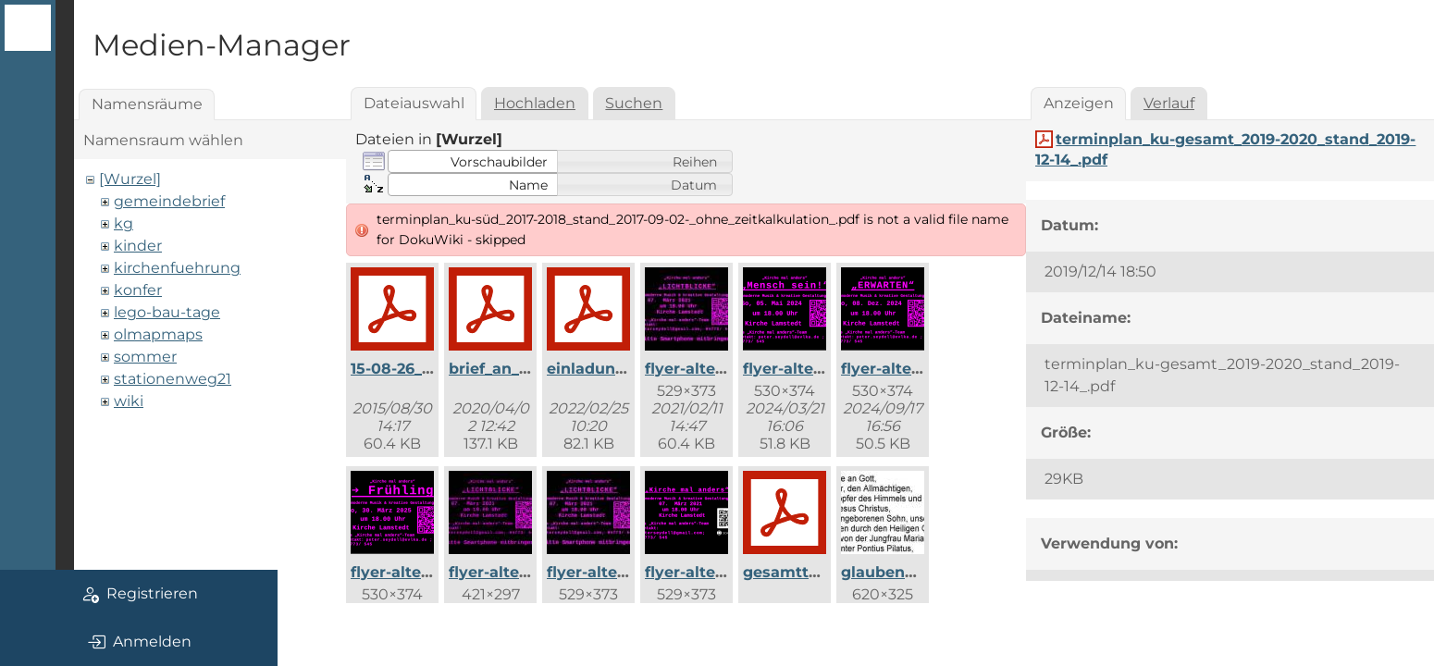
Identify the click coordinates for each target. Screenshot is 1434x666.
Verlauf (1168, 103)
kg (123, 223)
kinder (138, 245)
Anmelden (139, 642)
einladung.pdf (601, 368)
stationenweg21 (172, 379)
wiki (128, 401)
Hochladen (534, 103)
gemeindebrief (169, 201)
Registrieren (139, 594)
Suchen (633, 103)
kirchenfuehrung (177, 268)
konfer (138, 290)
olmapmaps (158, 334)
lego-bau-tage (167, 312)
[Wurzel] (130, 179)
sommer (145, 356)
